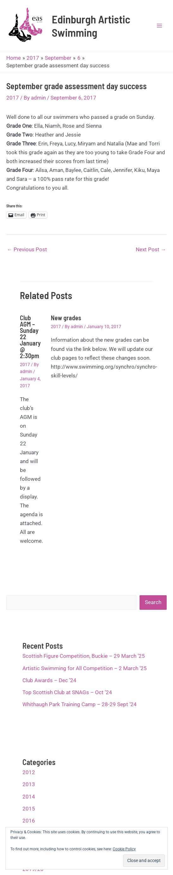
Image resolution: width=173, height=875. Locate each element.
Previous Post (27, 249)
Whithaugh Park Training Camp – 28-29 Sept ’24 (79, 704)
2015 (28, 808)
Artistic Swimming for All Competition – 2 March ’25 (84, 668)
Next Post (151, 249)
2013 (28, 784)
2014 (28, 796)
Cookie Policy (124, 849)
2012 (28, 772)
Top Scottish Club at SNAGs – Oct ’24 (67, 692)
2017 (12, 98)
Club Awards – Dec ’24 (49, 680)
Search (153, 602)
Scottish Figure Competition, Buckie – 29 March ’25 (83, 656)
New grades (66, 317)
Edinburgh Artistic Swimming (91, 25)
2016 (28, 820)
